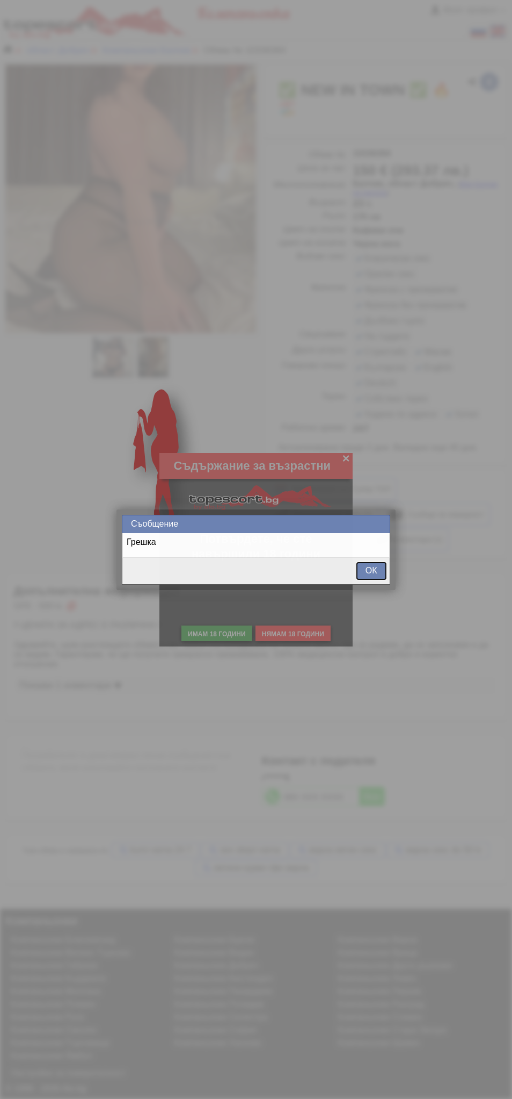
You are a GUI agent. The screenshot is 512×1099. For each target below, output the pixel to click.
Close (381, 523)
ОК (371, 570)
